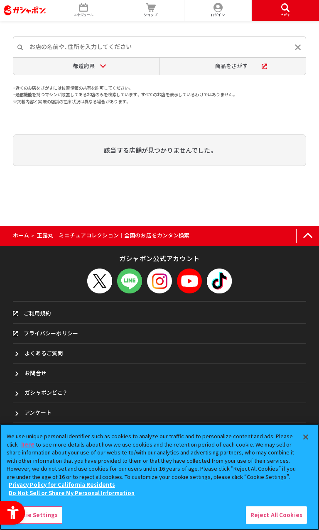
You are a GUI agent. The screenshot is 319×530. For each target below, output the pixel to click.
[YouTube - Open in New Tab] (189, 281)
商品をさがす (241, 66)
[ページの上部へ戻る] (307, 236)
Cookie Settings (34, 515)
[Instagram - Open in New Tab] (159, 281)
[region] (159, 477)
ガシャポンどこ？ (46, 392)
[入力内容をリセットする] (298, 47)
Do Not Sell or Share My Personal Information (72, 493)
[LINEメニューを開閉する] (129, 281)
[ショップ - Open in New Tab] (150, 10)
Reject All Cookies (276, 515)
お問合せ (36, 373)
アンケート (38, 412)
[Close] (306, 437)
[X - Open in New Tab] (99, 281)
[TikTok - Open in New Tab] (219, 281)
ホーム (21, 235)
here (27, 444)
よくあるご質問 (44, 353)
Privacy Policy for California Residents (62, 484)
